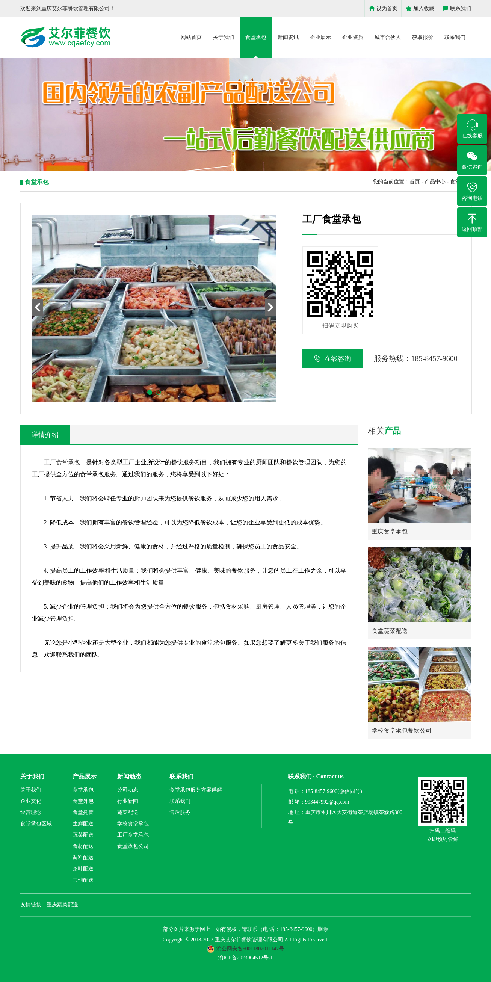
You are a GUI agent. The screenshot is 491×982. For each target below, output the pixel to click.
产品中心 (435, 181)
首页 (414, 181)
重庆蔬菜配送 (62, 905)
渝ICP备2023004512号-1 (245, 958)
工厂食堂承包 (62, 462)
